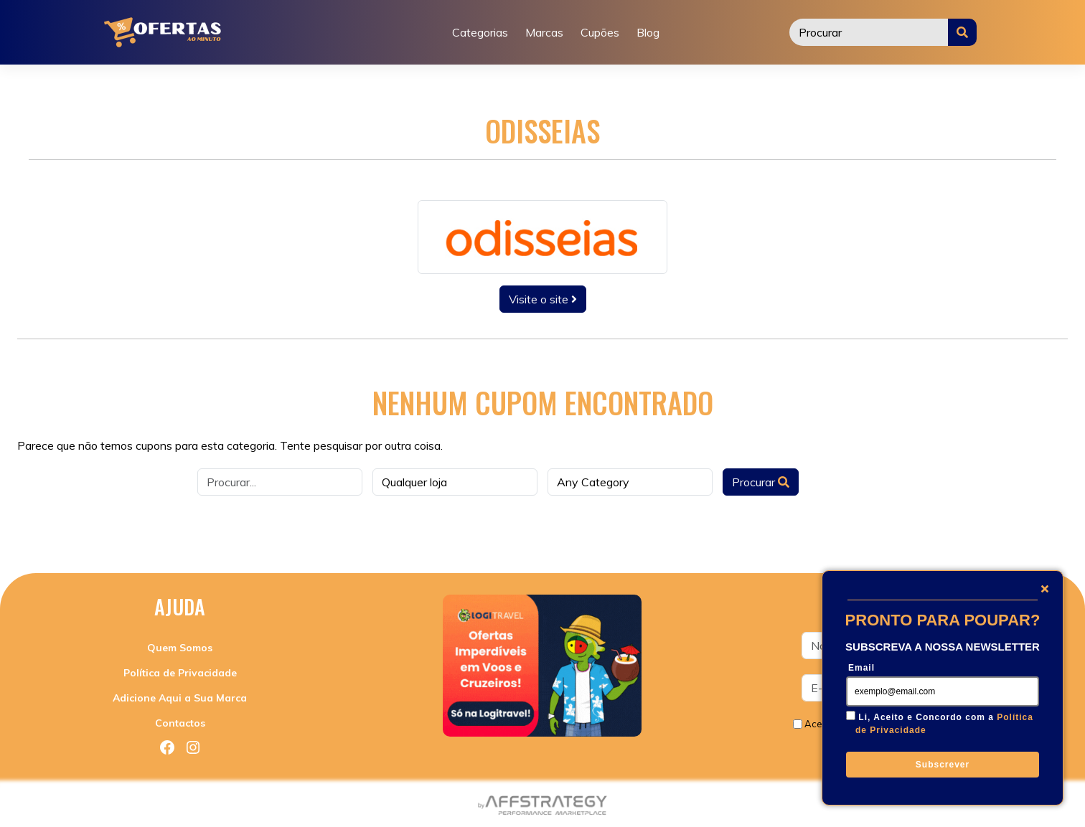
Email (861, 668)
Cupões (600, 32)
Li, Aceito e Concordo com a (944, 723)
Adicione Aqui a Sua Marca (180, 697)
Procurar (760, 482)
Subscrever (942, 765)
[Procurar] (869, 32)
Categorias (480, 32)
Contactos (180, 723)
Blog (648, 32)
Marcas (544, 32)
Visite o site (543, 299)
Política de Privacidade (180, 672)
